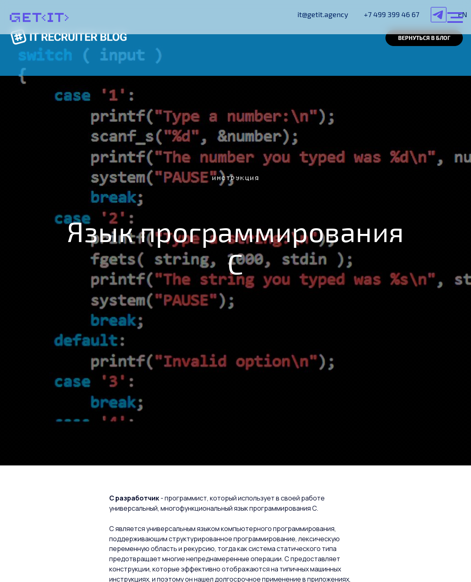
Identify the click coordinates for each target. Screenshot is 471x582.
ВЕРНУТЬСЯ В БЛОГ (424, 37)
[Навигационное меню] (455, 17)
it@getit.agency (322, 14)
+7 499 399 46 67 (391, 14)
